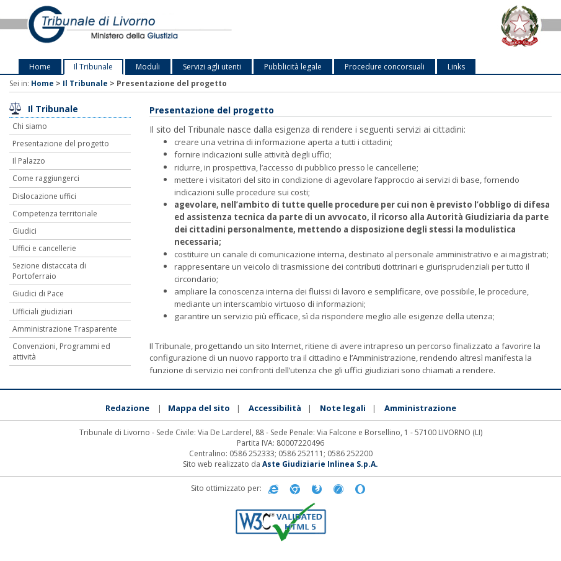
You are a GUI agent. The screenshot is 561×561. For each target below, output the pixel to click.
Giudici (24, 231)
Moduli (148, 66)
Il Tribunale (93, 66)
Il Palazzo (28, 161)
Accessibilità (275, 407)
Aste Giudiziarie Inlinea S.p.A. (320, 464)
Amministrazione (420, 407)
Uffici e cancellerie (44, 248)
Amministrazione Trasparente (64, 329)
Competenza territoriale (54, 213)
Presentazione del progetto (60, 143)
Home (40, 66)
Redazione (127, 407)
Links (456, 66)
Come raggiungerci (45, 178)
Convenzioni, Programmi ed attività (61, 351)
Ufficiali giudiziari (42, 311)
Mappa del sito (199, 407)
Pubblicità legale (293, 66)
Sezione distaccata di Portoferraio (49, 270)
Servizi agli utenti (212, 66)
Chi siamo (29, 126)
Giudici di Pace (38, 293)
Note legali (343, 407)
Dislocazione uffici (44, 196)
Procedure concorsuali (385, 66)
